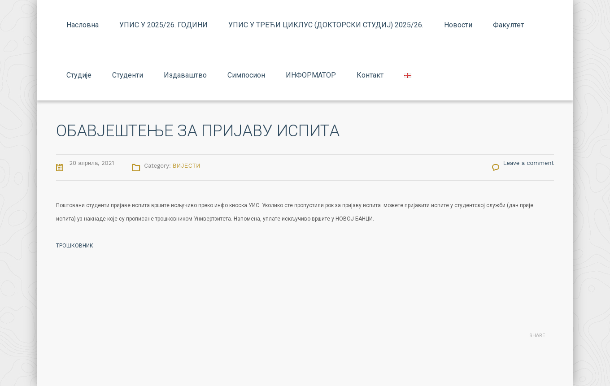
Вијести (186, 166)
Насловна (82, 25)
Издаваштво (185, 75)
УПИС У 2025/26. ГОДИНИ (163, 25)
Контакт (370, 75)
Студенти (127, 75)
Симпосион (246, 75)
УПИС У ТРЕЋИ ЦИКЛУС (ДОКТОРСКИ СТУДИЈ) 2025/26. (325, 25)
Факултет (508, 25)
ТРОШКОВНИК (74, 246)
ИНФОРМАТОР (311, 75)
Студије (79, 75)
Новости (458, 25)
